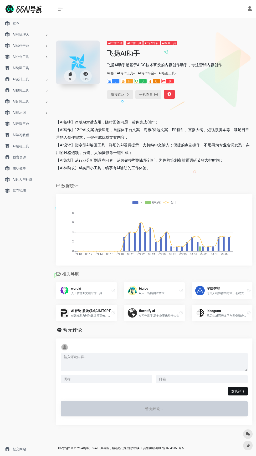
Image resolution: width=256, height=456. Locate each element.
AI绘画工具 (169, 43)
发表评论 (238, 391)
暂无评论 (72, 330)
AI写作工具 (134, 43)
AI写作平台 (115, 43)
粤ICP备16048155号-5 (169, 448)
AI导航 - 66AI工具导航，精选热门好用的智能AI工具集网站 (118, 448)
